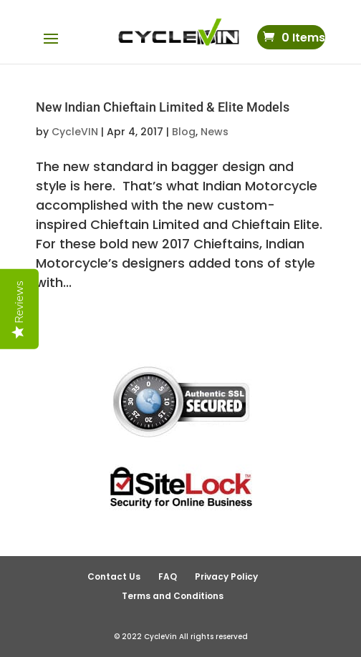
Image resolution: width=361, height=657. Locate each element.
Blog (184, 132)
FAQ (167, 576)
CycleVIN (75, 132)
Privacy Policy (226, 576)
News (214, 132)
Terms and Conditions (172, 596)
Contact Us (113, 576)
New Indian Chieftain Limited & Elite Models (162, 107)
